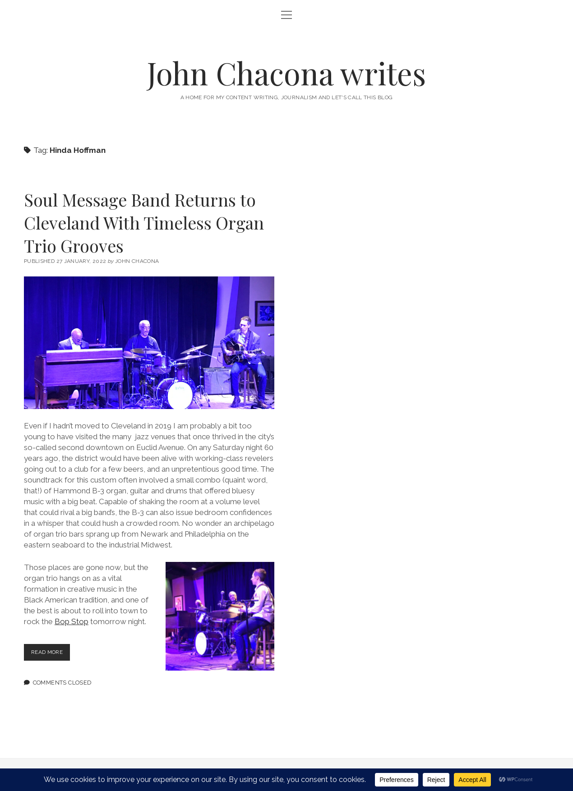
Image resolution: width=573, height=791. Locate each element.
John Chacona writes (286, 73)
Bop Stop (71, 621)
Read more (52, 654)
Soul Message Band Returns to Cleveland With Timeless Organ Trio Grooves (144, 222)
